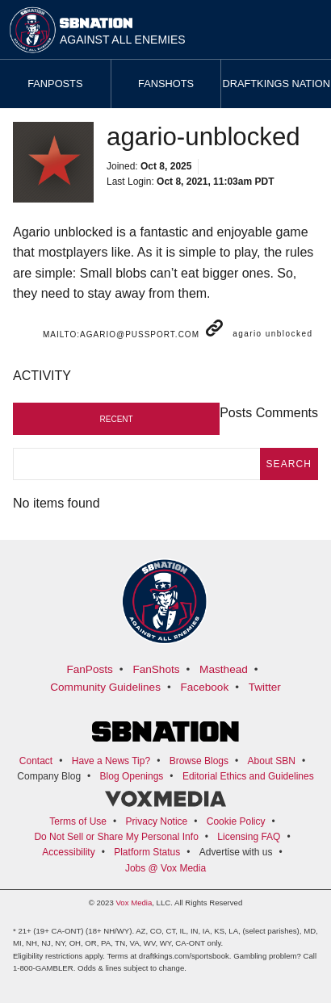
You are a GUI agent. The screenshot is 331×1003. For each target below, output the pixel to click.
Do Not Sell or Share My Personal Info (116, 836)
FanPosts (89, 669)
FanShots (155, 669)
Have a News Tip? (111, 761)
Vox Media (133, 902)
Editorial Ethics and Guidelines (248, 776)
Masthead (223, 669)
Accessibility (68, 852)
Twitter (265, 687)
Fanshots (166, 83)
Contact (35, 761)
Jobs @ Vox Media (165, 868)
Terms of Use (78, 821)
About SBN (271, 761)
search (289, 464)
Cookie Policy (236, 821)
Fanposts (54, 83)
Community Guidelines (105, 687)
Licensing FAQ (248, 836)
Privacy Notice (157, 821)
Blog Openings (132, 776)
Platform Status (147, 852)
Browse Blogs (199, 761)
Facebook (205, 687)
